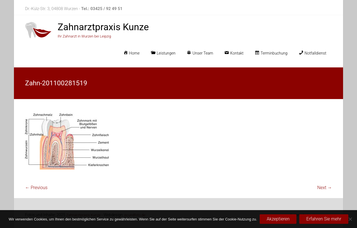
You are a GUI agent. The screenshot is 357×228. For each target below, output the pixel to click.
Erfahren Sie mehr (323, 219)
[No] (350, 219)
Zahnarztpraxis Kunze (103, 26)
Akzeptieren (278, 219)
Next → (324, 187)
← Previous (36, 187)
